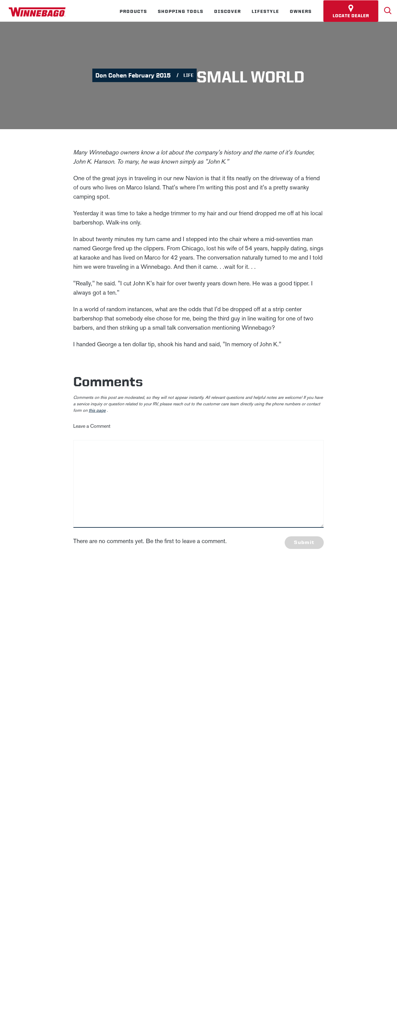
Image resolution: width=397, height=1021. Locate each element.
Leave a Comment (91, 426)
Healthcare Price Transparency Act (224, 749)
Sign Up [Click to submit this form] (313, 669)
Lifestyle (265, 11)
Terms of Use (345, 749)
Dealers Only (205, 727)
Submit (304, 542)
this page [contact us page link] (97, 410)
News (78, 727)
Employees (154, 727)
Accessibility (124, 749)
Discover (227, 11)
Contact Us (162, 749)
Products (133, 11)
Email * (306, 649)
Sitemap (88, 749)
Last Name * (312, 630)
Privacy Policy (193, 650)
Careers (110, 727)
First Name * (312, 610)
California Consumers (296, 749)
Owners (301, 11)
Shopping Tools (180, 11)
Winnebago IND (33, 727)
